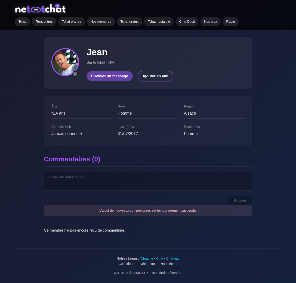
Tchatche (146, 258)
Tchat (22, 21)
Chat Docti (187, 21)
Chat (159, 258)
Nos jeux (210, 21)
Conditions (126, 264)
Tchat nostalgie (159, 21)
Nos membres (100, 21)
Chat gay (172, 258)
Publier (240, 200)
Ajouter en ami (155, 76)
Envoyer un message (109, 76)
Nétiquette (147, 264)
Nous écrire (169, 264)
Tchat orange (71, 21)
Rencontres (44, 21)
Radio (230, 21)
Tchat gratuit (129, 21)
